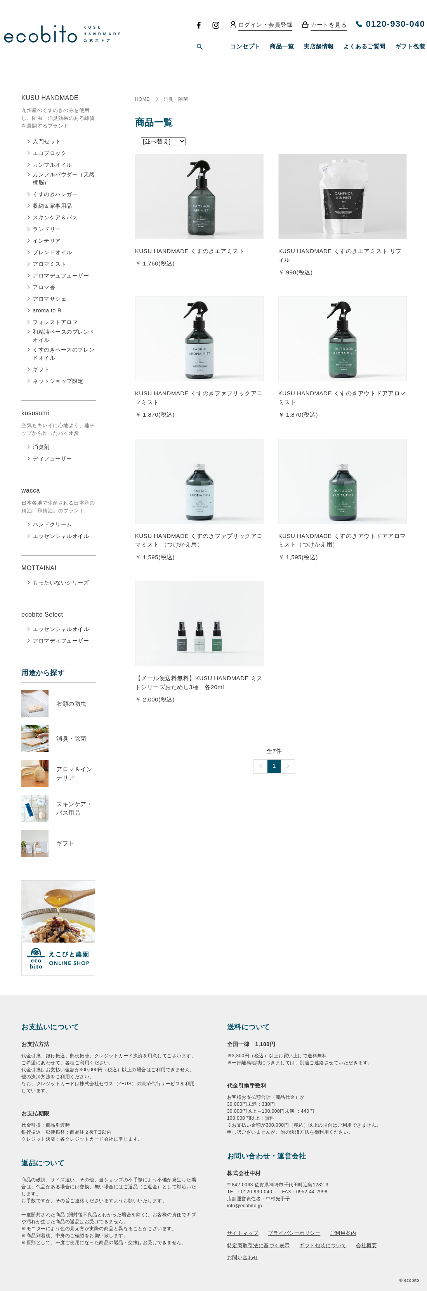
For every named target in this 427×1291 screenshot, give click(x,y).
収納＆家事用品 (52, 206)
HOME (142, 99)
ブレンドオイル (52, 252)
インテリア (47, 241)
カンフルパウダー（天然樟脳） (64, 178)
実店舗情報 (319, 46)
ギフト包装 (410, 46)
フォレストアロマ (55, 322)
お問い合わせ (243, 1257)
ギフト (41, 369)
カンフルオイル (52, 165)
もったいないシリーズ (61, 582)
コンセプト (245, 46)
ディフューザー (52, 458)
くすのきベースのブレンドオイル (64, 353)
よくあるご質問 (364, 46)
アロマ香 (44, 287)
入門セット (47, 141)
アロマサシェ (49, 299)
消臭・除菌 (71, 738)
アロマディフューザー (61, 641)
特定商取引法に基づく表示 (258, 1245)
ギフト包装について (323, 1245)
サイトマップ (243, 1233)
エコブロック (49, 153)
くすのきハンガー (55, 194)
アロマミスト (49, 264)
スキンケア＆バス (55, 217)
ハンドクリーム (52, 524)
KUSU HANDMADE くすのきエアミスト (190, 251)
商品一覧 (282, 46)
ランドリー (47, 229)
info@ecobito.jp (244, 1205)
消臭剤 (41, 447)
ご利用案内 (343, 1233)
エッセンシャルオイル (61, 536)
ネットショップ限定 (58, 381)
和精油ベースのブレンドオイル (64, 336)
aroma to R (47, 310)
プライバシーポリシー (294, 1233)
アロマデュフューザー (61, 275)
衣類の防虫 (71, 703)
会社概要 (366, 1245)
